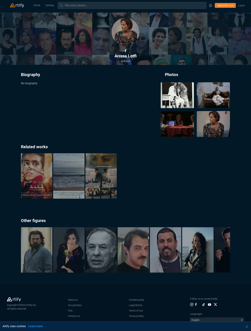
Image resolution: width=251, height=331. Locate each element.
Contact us (74, 316)
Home (37, 5)
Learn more (35, 326)
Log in (241, 5)
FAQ (70, 310)
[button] (210, 5)
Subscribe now (225, 5)
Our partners (75, 305)
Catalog (49, 5)
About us (73, 299)
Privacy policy (136, 316)
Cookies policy (136, 299)
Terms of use (136, 310)
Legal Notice (135, 305)
